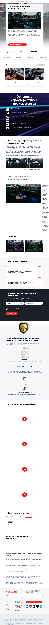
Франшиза (7, 610)
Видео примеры (7, 57)
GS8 (34, 51)
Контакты (17, 600)
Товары (7, 604)
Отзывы (7, 602)
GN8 (21, 51)
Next (42, 75)
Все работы (41, 64)
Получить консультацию (15, 44)
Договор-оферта (18, 607)
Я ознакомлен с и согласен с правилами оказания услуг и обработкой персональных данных (23, 309)
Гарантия (7, 608)
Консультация (43, 57)
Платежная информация (19, 603)
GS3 (27, 51)
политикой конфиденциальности (19, 308)
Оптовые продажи (18, 610)
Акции (7, 601)
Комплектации (30, 57)
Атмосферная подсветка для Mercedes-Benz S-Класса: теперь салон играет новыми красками (14, 83)
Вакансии (7, 609)
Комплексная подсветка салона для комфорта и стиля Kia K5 (32, 83)
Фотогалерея (19, 57)
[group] (15, 246)
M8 (20, 53)
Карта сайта (17, 609)
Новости (7, 600)
